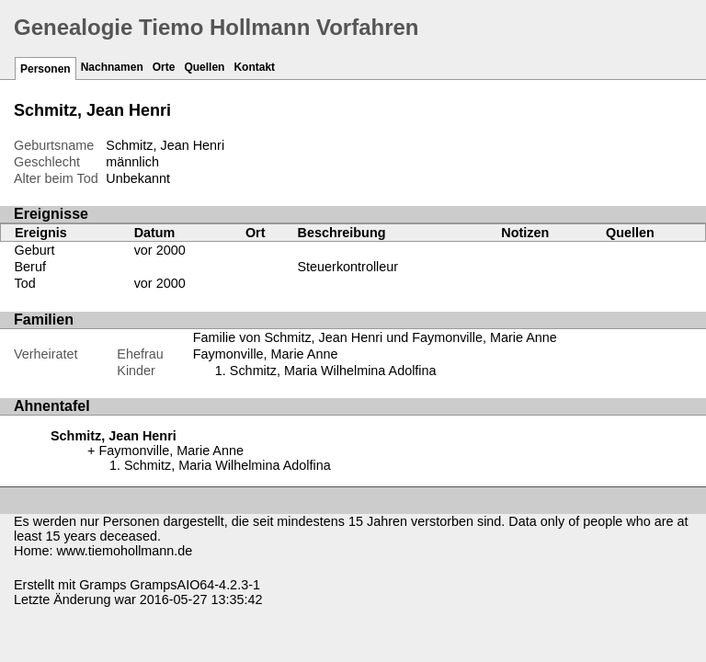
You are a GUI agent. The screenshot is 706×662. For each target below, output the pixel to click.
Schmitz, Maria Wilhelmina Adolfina (333, 370)
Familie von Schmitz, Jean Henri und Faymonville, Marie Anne (375, 337)
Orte (164, 67)
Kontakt (254, 67)
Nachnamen (112, 67)
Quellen (204, 67)
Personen (45, 69)
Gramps (102, 584)
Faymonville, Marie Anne (265, 354)
